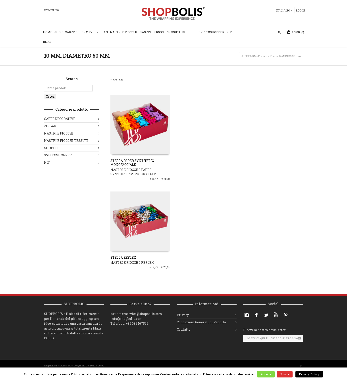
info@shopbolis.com (126, 319)
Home (47, 32)
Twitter (266, 314)
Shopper (189, 32)
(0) (295, 32)
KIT (229, 32)
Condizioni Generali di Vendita (201, 322)
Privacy (183, 315)
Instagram (246, 314)
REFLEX (147, 262)
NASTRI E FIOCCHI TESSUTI (66, 140)
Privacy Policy (309, 374)
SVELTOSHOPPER (58, 155)
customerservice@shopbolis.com (136, 314)
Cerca (50, 96)
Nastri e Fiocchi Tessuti (159, 32)
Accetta (266, 374)
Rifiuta (284, 374)
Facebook (256, 314)
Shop (58, 32)
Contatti (183, 329)
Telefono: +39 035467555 (129, 323)
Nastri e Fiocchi (123, 32)
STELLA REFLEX (123, 257)
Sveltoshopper (211, 32)
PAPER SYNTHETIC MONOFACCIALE (133, 172)
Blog (47, 42)
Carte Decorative (79, 32)
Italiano (283, 10)
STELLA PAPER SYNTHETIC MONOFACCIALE (132, 163)
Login (300, 10)
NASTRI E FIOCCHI (125, 170)
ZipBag (102, 32)
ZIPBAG (50, 126)
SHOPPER (52, 148)
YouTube (276, 314)
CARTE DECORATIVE (59, 119)
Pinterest (285, 314)
